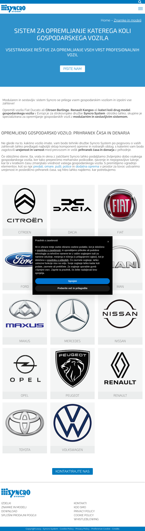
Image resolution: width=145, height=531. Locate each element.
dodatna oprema (87, 166)
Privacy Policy (84, 511)
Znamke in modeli (13, 507)
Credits (115, 529)
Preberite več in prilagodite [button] (73, 288)
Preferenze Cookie (100, 529)
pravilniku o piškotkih (58, 260)
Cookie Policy (84, 515)
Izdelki (6, 503)
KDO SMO (80, 507)
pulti (58, 166)
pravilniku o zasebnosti (49, 250)
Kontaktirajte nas (73, 471)
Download (9, 511)
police (67, 166)
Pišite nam (72, 69)
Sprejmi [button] (72, 281)
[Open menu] (140, 9)
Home (105, 20)
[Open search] (139, 2)
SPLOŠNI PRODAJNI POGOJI (18, 515)
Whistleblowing (86, 519)
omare (49, 166)
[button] (108, 241)
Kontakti (80, 503)
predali (38, 166)
